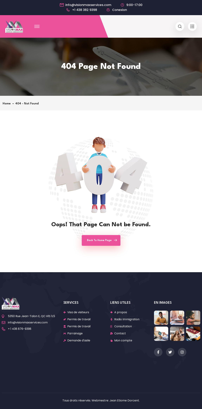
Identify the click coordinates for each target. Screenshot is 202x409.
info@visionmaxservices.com (88, 5)
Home (7, 103)
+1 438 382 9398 (84, 10)
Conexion (119, 10)
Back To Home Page (99, 240)
